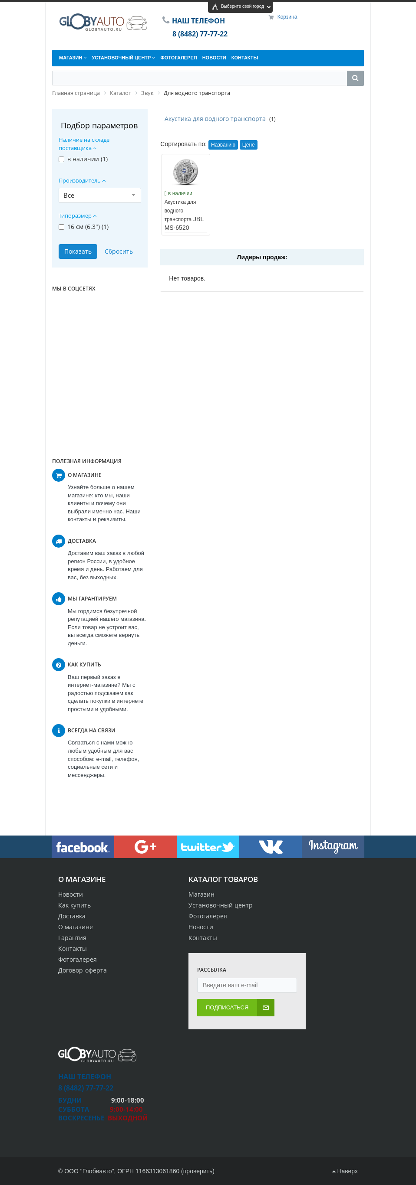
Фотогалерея (77, 959)
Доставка (72, 916)
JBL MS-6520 (184, 215)
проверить (198, 1171)
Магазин (201, 894)
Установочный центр (220, 905)
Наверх (345, 1171)
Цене (248, 145)
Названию (223, 145)
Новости (70, 894)
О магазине (75, 927)
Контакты (72, 948)
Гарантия (72, 938)
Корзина (287, 17)
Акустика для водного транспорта (215, 118)
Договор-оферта (82, 970)
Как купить (74, 905)
